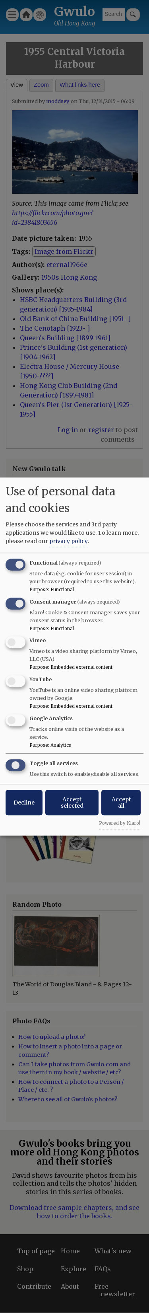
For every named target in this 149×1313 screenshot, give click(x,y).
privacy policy (68, 541)
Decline (24, 802)
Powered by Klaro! (119, 823)
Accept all (121, 802)
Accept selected (72, 802)
